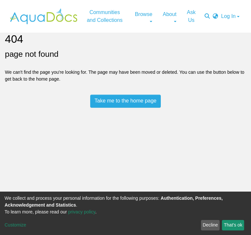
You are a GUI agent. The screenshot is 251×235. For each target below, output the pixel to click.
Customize (15, 224)
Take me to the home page (125, 100)
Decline (210, 224)
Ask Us (191, 16)
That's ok (233, 224)
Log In (228, 16)
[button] (215, 16)
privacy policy (81, 211)
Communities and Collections (105, 16)
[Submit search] (207, 16)
